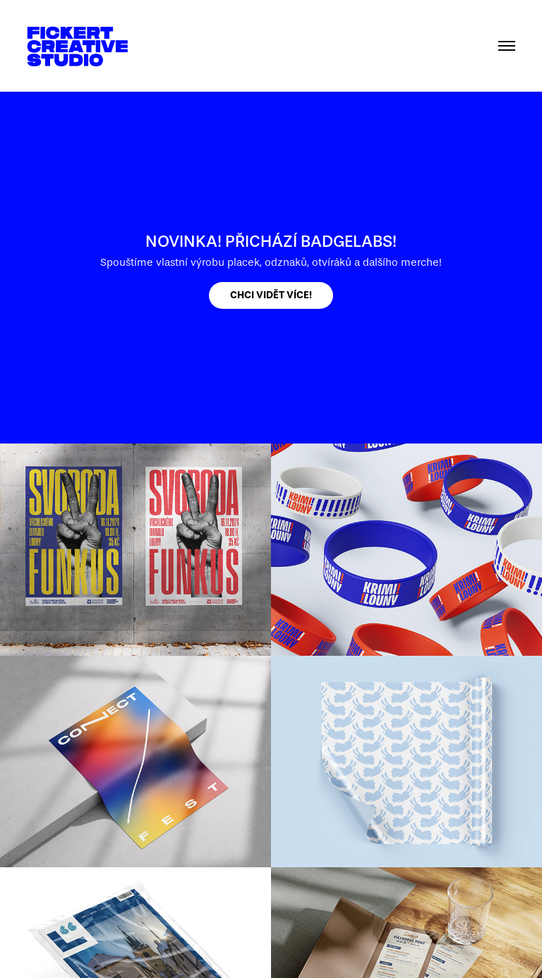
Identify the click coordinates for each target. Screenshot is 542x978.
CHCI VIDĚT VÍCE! (271, 295)
